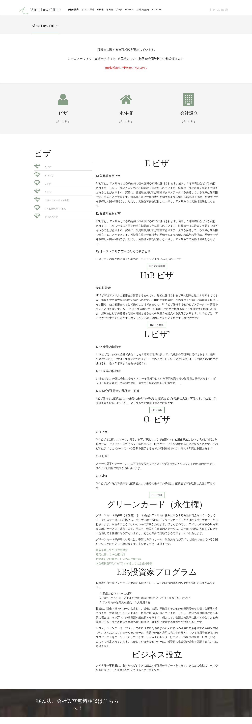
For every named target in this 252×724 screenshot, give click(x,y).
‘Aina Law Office (45, 9)
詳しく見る (63, 121)
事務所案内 (73, 9)
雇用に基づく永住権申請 (110, 554)
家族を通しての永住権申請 (112, 550)
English (157, 9)
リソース (129, 9)
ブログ (119, 9)
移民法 (109, 9)
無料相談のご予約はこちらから (126, 68)
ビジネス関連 (87, 9)
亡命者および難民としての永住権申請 (118, 559)
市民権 (100, 9)
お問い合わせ (142, 9)
